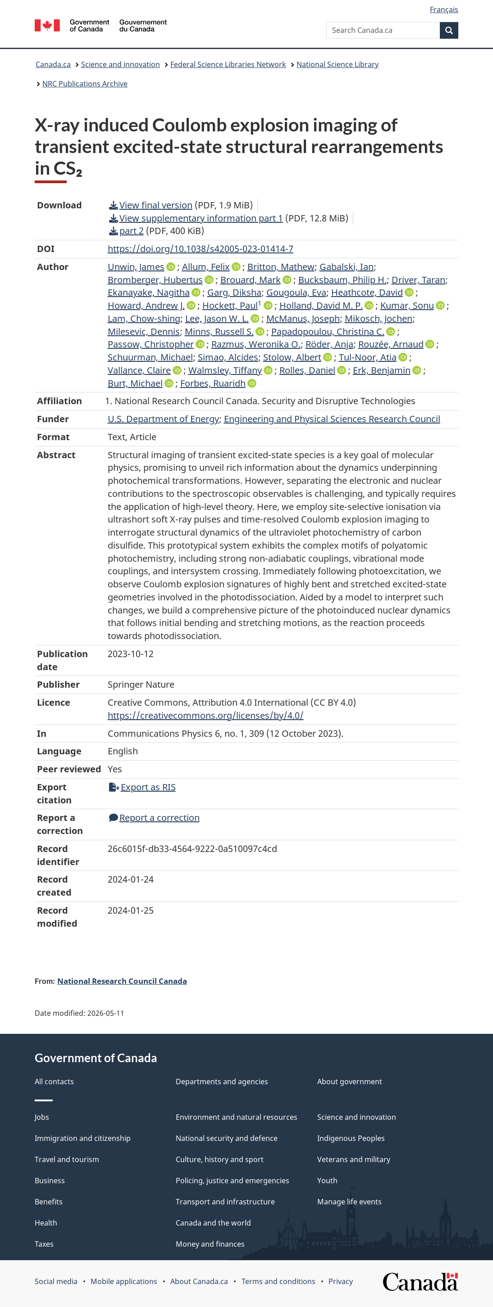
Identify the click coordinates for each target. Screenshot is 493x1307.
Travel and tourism (67, 1159)
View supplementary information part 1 (196, 218)
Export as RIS (142, 787)
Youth (327, 1180)
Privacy (341, 1281)
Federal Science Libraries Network (228, 64)
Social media (56, 1281)
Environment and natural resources (236, 1117)
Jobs (42, 1117)
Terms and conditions (278, 1281)
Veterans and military (353, 1159)
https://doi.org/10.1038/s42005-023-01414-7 (200, 249)
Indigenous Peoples (351, 1138)
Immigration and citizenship (83, 1138)
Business (50, 1180)
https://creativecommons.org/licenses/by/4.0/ (206, 715)
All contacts (54, 1081)
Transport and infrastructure (225, 1202)
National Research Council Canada (122, 980)
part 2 (126, 231)
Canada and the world (213, 1223)
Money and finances (210, 1244)
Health (46, 1223)
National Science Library (338, 64)
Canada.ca (53, 64)
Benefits (49, 1202)
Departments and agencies (222, 1081)
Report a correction (154, 817)
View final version (150, 205)
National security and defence (227, 1138)
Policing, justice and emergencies (232, 1180)
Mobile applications (124, 1281)
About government (349, 1081)
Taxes (44, 1244)
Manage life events (349, 1202)
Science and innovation (120, 64)
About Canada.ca (199, 1281)
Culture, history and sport (220, 1159)
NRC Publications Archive (85, 84)
